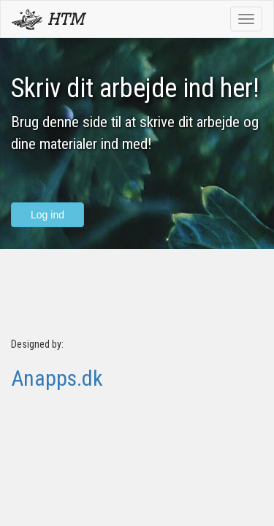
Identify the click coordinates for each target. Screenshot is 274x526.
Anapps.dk (57, 378)
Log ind (47, 215)
